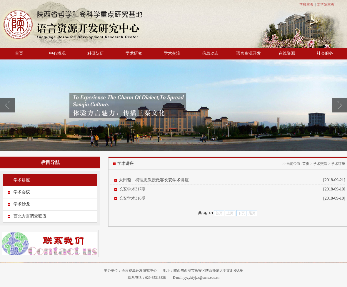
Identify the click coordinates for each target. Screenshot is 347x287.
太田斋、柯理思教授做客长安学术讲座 (154, 180)
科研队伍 (95, 53)
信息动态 (210, 53)
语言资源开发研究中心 (139, 270)
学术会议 (22, 192)
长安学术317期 (132, 189)
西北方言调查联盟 (30, 216)
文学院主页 (325, 4)
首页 (19, 53)
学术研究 (134, 53)
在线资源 (286, 53)
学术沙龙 (22, 204)
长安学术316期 (132, 198)
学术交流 (172, 53)
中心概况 (57, 53)
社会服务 (325, 53)
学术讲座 (22, 180)
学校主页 (306, 4)
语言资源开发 (248, 53)
